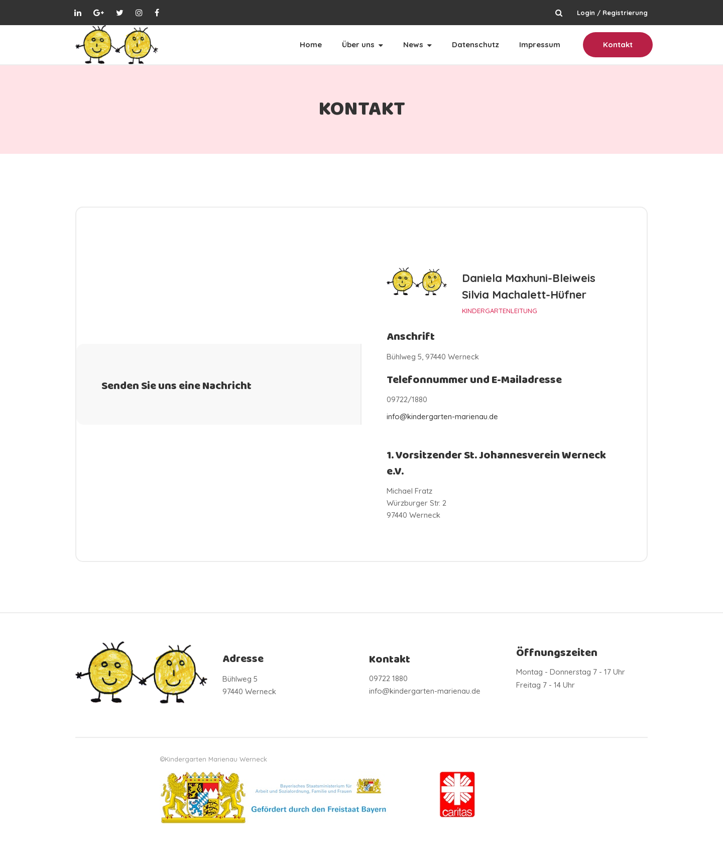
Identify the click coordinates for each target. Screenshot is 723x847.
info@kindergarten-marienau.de (442, 416)
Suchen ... (559, 13)
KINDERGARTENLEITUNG (499, 310)
